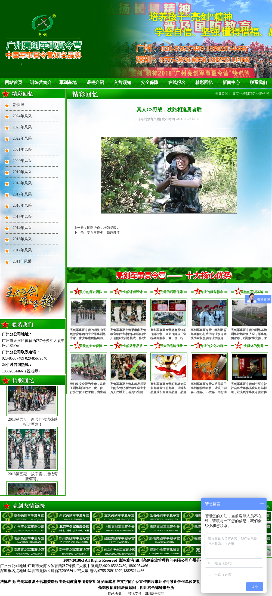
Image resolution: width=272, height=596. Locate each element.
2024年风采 (22, 116)
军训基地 (68, 82)
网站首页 (13, 82)
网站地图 (114, 593)
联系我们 (258, 82)
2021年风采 (22, 150)
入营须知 (122, 82)
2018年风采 (22, 183)
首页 (235, 94)
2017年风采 (22, 194)
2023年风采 (22, 127)
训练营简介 (41, 82)
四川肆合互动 (154, 593)
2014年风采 (22, 228)
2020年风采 (22, 161)
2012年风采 (22, 250)
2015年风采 (22, 217)
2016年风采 (22, 205)
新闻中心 (231, 82)
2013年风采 (22, 239)
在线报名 (177, 82)
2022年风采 (22, 138)
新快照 (18, 105)
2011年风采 (22, 261)
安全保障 (149, 82)
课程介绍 (95, 82)
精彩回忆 (204, 82)
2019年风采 (22, 172)
